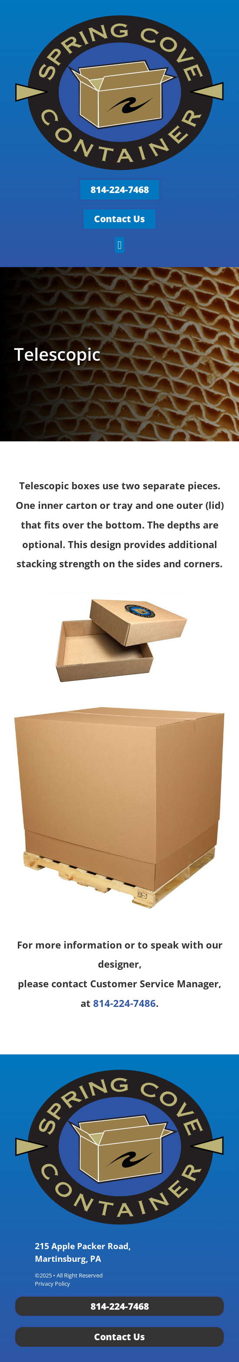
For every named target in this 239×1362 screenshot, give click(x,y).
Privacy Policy (52, 1283)
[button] (120, 245)
